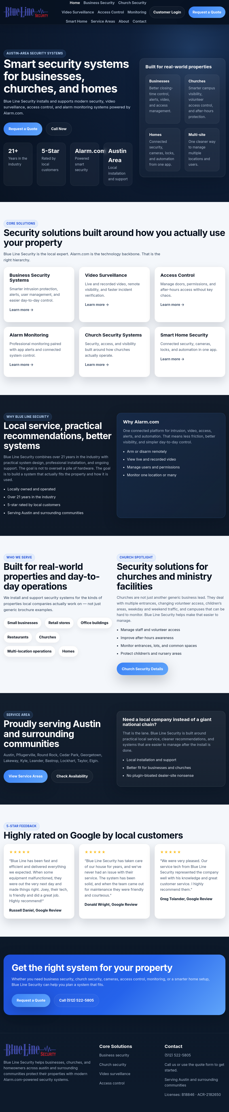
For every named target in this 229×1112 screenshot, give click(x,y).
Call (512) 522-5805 (76, 1000)
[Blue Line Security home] (26, 12)
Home (75, 2)
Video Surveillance (77, 12)
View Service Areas (25, 776)
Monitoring (136, 12)
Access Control (111, 12)
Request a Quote (207, 12)
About (124, 21)
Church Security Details (142, 669)
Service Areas (103, 21)
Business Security (99, 2)
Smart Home (76, 21)
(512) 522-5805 (178, 1055)
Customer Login (167, 12)
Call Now (59, 129)
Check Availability (72, 776)
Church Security (132, 2)
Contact (139, 21)
